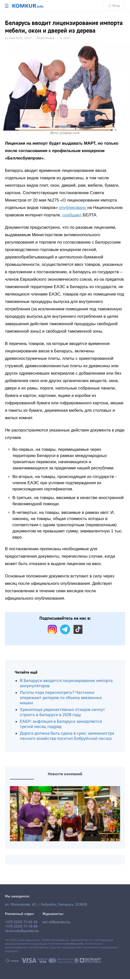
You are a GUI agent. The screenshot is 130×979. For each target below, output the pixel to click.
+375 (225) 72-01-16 (21, 922)
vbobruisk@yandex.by (22, 931)
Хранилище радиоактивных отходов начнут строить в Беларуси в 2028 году (62, 712)
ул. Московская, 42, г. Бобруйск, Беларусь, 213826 (46, 904)
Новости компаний (65, 774)
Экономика (45, 38)
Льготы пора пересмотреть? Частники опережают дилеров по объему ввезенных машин (61, 698)
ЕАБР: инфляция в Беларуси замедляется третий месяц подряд (61, 724)
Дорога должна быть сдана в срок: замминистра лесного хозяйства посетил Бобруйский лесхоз (67, 736)
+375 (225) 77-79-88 (21, 926)
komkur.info (75, 944)
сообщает (72, 215)
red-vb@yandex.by (56, 922)
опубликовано (73, 207)
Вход (114, 5)
